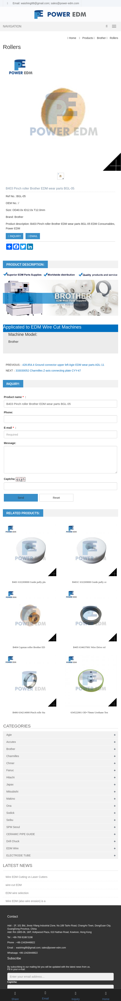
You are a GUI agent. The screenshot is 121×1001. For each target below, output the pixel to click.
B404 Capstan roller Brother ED (29, 647)
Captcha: (9, 478)
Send (21, 497)
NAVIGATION (12, 26)
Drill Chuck (12, 841)
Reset (56, 497)
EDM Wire (12, 848)
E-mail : (10, 427)
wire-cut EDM (14, 884)
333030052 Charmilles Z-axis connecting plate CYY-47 (48, 370)
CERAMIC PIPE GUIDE (20, 834)
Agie (9, 734)
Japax (9, 784)
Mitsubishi (12, 791)
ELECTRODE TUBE (18, 855)
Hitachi (10, 777)
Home (72, 38)
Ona (8, 805)
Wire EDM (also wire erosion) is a (26, 901)
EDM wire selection (17, 893)
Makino (10, 798)
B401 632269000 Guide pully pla (29, 582)
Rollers (113, 38)
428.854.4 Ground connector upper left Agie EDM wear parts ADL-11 (63, 364)
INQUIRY (14, 236)
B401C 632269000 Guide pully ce (89, 582)
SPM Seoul (13, 827)
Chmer (10, 763)
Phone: (8, 412)
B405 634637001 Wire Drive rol (89, 647)
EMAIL (33, 236)
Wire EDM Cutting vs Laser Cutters (26, 876)
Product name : (15, 397)
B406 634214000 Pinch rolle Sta (28, 712)
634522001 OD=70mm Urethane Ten (89, 712)
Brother (101, 38)
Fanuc (10, 770)
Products (88, 38)
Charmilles (12, 756)
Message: (10, 443)
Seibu (9, 819)
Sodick (10, 812)
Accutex (11, 741)
